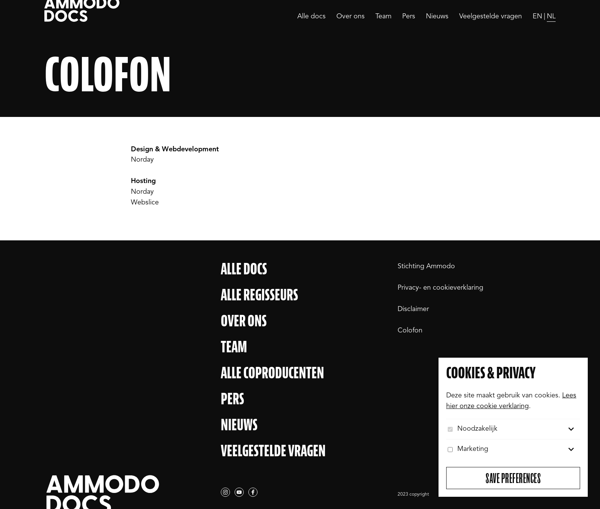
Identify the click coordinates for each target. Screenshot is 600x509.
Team (383, 16)
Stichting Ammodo (426, 266)
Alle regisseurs (259, 295)
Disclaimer (413, 309)
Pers (408, 16)
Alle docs (311, 16)
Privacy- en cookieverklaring (440, 287)
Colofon (410, 330)
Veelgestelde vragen (490, 16)
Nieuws (437, 16)
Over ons (350, 16)
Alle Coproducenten (272, 373)
